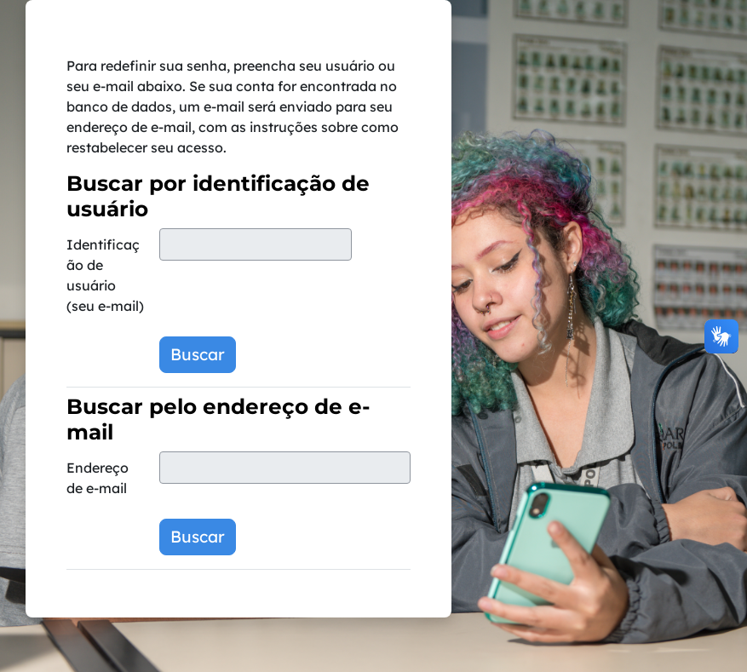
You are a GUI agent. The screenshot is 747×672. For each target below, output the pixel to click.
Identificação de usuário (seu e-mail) (105, 275)
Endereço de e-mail (97, 478)
